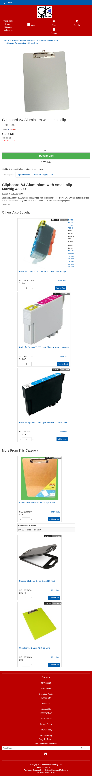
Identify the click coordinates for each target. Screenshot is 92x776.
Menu (31, 25)
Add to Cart (45, 156)
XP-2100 (71, 259)
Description (9, 175)
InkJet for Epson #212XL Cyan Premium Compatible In (43, 422)
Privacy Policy (46, 724)
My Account (46, 683)
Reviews (43, 175)
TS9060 (70, 228)
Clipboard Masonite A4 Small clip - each (37, 502)
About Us (46, 703)
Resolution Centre (45, 694)
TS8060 (70, 225)
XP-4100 (71, 267)
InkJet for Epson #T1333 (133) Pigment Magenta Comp (44, 347)
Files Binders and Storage (22, 40)
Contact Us (46, 709)
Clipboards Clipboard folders (48, 40)
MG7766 (70, 222)
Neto (54, 772)
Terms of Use (45, 718)
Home (6, 40)
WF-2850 (71, 256)
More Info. (62, 281)
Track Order (46, 688)
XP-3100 (71, 261)
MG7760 (70, 220)
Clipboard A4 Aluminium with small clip (22, 43)
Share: (9, 130)
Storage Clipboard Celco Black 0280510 (37, 581)
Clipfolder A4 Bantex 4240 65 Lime (34, 648)
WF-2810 (71, 251)
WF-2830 (71, 253)
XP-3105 (71, 264)
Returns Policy (46, 730)
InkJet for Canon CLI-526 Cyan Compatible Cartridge (43, 271)
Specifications (24, 175)
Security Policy (46, 735)
